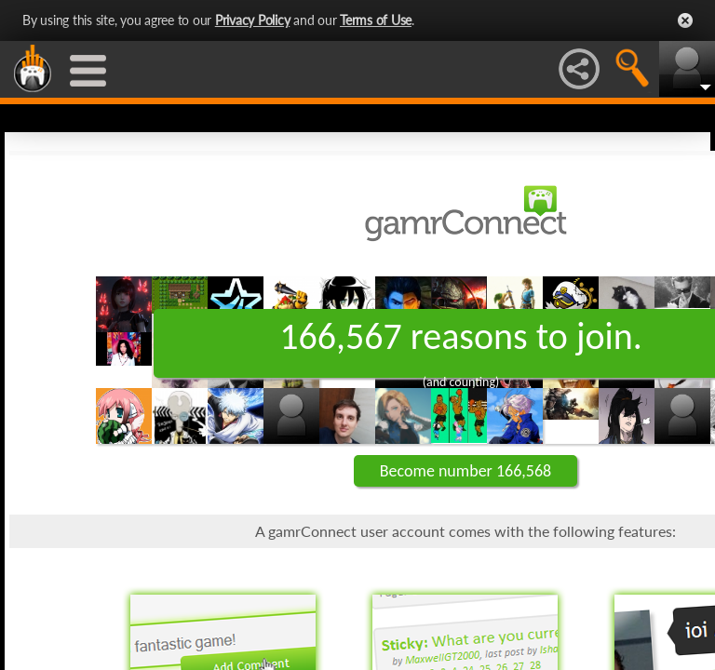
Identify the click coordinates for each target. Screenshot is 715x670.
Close (685, 20)
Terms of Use (375, 20)
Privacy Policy (252, 20)
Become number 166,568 (465, 471)
